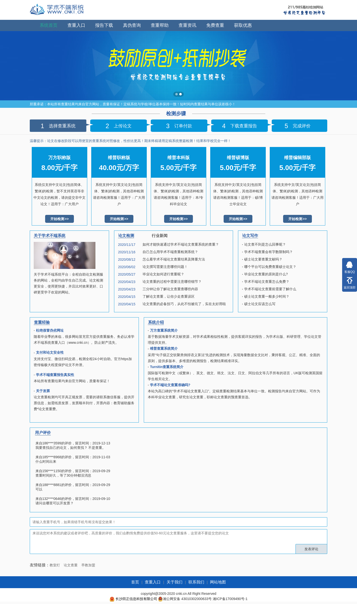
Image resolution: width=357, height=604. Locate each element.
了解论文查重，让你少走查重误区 (169, 296)
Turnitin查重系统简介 (166, 367)
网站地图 (218, 582)
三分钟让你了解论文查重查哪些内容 (170, 289)
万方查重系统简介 (164, 330)
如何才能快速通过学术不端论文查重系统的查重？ (181, 244)
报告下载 (104, 25)
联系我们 (196, 582)
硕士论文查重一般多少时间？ (266, 296)
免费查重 (215, 25)
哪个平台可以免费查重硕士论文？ (270, 267)
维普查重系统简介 (164, 348)
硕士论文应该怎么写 (259, 304)
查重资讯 (187, 25)
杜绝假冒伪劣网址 (50, 330)
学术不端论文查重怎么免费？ (266, 282)
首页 (135, 582)
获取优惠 (243, 25)
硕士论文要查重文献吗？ (263, 259)
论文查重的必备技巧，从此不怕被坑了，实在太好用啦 (184, 304)
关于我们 (174, 582)
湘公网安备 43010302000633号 (187, 599)
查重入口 (76, 25)
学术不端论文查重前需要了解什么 (270, 289)
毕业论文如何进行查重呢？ (163, 274)
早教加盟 (88, 565)
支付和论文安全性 (50, 352)
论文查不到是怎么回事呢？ (265, 244)
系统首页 (49, 25)
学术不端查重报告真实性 (55, 375)
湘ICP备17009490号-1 (230, 599)
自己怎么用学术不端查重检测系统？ (170, 252)
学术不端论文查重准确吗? (170, 385)
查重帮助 (160, 25)
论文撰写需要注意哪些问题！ (165, 267)
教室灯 (55, 565)
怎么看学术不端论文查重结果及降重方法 (174, 259)
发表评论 (311, 549)
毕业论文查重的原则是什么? (266, 274)
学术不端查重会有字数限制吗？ (268, 252)
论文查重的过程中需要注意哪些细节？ (172, 282)
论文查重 (71, 565)
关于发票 (43, 391)
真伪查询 (132, 25)
